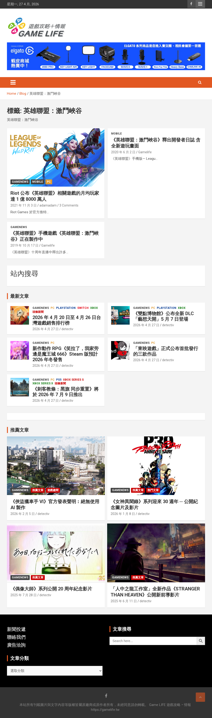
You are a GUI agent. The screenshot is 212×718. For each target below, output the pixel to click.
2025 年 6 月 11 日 (124, 601)
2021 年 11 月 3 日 (23, 205)
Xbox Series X (42, 383)
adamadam (48, 205)
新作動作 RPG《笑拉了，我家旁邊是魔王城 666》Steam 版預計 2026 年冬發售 (65, 354)
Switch (83, 308)
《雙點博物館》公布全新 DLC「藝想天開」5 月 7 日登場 (163, 316)
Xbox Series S (73, 379)
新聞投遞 (16, 629)
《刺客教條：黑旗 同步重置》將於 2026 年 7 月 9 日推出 (65, 391)
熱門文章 (153, 490)
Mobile (37, 181)
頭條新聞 (38, 312)
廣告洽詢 (16, 645)
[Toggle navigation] (13, 82)
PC (49, 181)
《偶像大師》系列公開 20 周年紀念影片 (51, 589)
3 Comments (68, 205)
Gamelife (145, 152)
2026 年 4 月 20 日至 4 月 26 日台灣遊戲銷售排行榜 (66, 320)
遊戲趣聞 (52, 490)
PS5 (58, 379)
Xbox (94, 308)
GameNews (20, 181)
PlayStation (66, 308)
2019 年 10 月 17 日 (24, 245)
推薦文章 (37, 490)
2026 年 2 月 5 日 (22, 514)
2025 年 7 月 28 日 (23, 595)
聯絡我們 (16, 637)
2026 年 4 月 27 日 (45, 329)
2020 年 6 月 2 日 (123, 152)
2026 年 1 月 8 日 (123, 514)
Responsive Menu (200, 4)
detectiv (67, 329)
